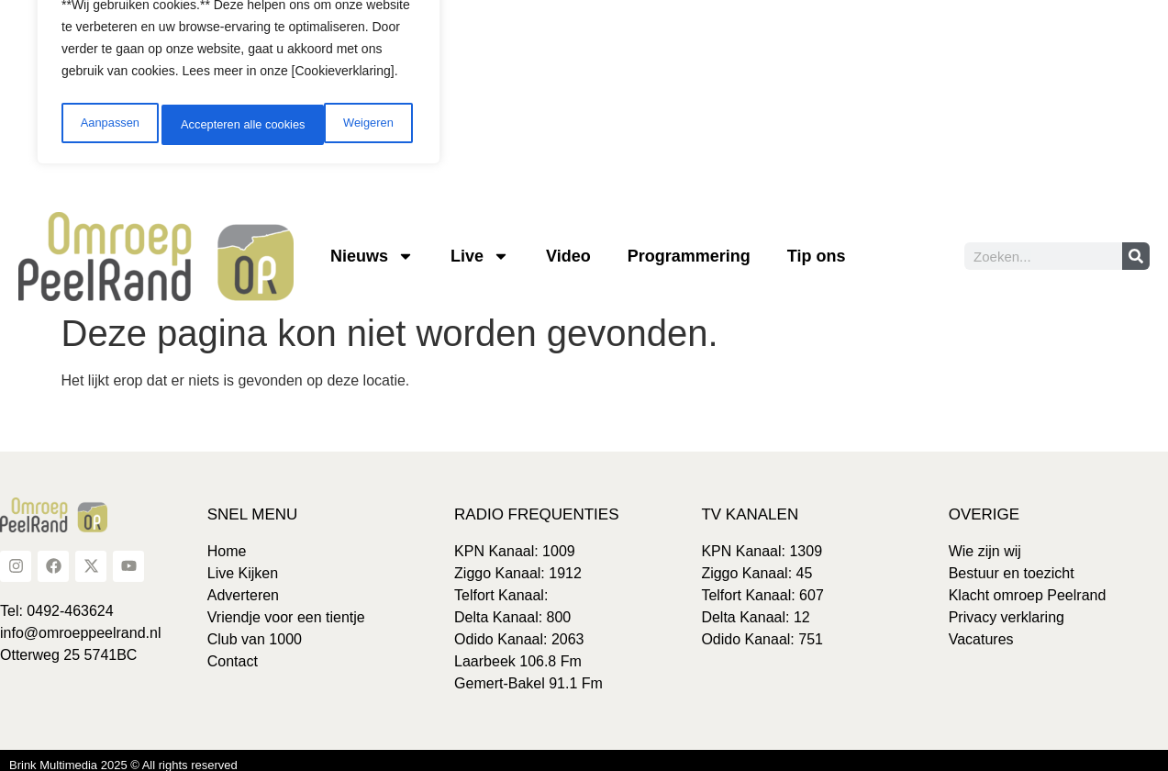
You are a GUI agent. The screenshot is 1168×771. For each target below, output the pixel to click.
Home (227, 542)
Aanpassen (107, 116)
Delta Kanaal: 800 (512, 608)
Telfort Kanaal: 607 (762, 586)
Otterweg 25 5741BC (68, 646)
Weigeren (202, 116)
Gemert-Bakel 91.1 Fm (528, 674)
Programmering (689, 248)
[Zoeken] (1136, 248)
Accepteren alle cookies (334, 116)
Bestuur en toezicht (1011, 564)
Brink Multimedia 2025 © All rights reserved (123, 756)
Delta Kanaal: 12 (755, 608)
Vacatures (981, 630)
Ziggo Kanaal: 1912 (518, 564)
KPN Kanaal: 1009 (514, 542)
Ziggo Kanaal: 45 (756, 564)
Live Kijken (242, 564)
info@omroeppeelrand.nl (80, 623)
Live (480, 247)
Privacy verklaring (1006, 608)
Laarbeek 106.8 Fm (518, 652)
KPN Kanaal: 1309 (761, 542)
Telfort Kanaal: (501, 586)
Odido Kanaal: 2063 (519, 630)
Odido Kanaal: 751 (762, 630)
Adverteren (243, 586)
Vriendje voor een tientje (286, 608)
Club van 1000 (254, 630)
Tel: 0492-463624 (57, 601)
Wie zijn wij (985, 542)
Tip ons (816, 248)
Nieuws (372, 247)
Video (568, 248)
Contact (232, 652)
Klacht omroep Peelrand (1028, 586)
